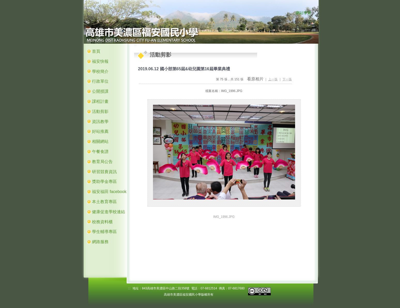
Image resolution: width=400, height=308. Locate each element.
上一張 (273, 79)
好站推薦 (100, 131)
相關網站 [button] (100, 141)
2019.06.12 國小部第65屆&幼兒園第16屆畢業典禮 (184, 69)
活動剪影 (100, 111)
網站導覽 (303, 13)
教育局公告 (102, 161)
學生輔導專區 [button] (104, 231)
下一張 (287, 79)
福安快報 (100, 61)
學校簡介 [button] (100, 71)
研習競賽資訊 (104, 172)
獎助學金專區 (104, 181)
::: (290, 13)
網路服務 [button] (100, 242)
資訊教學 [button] (100, 121)
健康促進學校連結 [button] (108, 212)
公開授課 (100, 91)
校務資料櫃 (102, 222)
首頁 (96, 51)
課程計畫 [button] (100, 101)
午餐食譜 (100, 151)
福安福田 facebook (109, 191)
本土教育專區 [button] (104, 201)
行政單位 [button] (100, 81)
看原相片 (255, 79)
